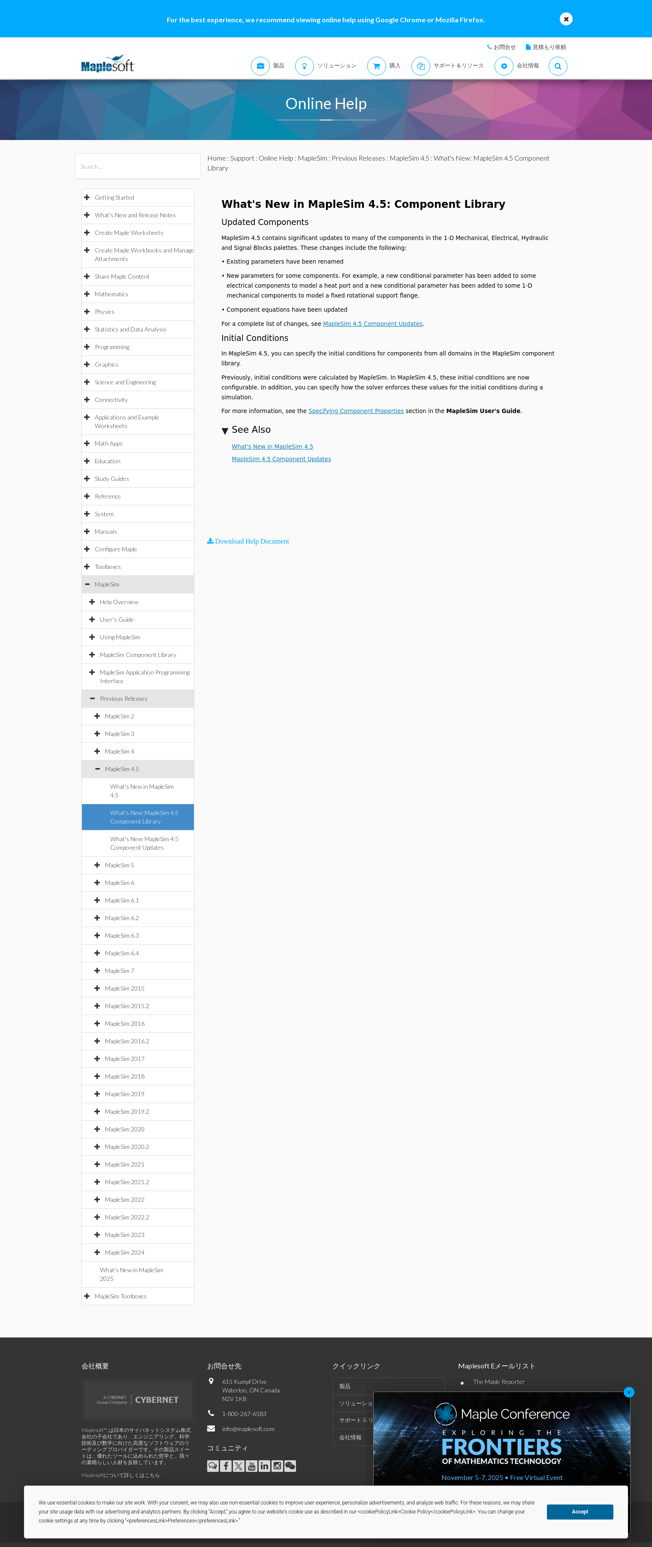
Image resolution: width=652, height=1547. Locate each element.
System (104, 513)
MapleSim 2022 (125, 1199)
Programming (112, 346)
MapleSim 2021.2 (127, 1181)
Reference (108, 496)
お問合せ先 (224, 1366)
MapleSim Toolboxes (121, 1296)
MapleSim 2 (119, 716)
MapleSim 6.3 (122, 935)
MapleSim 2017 (125, 1058)
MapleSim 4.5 (122, 768)
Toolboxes (108, 566)
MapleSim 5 (119, 865)
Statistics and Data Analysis (130, 329)
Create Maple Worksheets (129, 232)
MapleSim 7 (119, 970)
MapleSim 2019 (125, 1093)
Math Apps (109, 443)
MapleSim (107, 584)
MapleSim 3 (119, 733)
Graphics (106, 364)
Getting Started (114, 197)
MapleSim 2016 (125, 1023)
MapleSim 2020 (125, 1129)
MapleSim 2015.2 (127, 1005)
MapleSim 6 (119, 882)
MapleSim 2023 (125, 1234)
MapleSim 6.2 (122, 917)
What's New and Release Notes (135, 215)
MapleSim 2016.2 (127, 1041)
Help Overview (119, 601)
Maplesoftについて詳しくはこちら (121, 1475)
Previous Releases (124, 698)
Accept (580, 1512)
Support (242, 158)
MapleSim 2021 (125, 1164)
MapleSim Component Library (138, 654)
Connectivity (111, 399)
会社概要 (95, 1366)
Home (216, 158)
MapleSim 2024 (125, 1252)
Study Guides (112, 478)
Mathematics (111, 294)
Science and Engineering (125, 382)
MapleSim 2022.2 (127, 1217)
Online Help (276, 158)
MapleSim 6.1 (122, 900)
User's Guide (117, 619)
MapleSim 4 (119, 751)
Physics (105, 311)
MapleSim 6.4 (122, 953)
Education (108, 461)
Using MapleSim (120, 637)
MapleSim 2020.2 (127, 1146)
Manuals (106, 531)
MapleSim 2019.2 (127, 1111)
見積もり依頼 (549, 46)
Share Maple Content (122, 276)
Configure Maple (116, 549)
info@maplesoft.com (248, 1428)
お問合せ (505, 46)
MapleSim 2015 (125, 988)
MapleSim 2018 (125, 1076)
